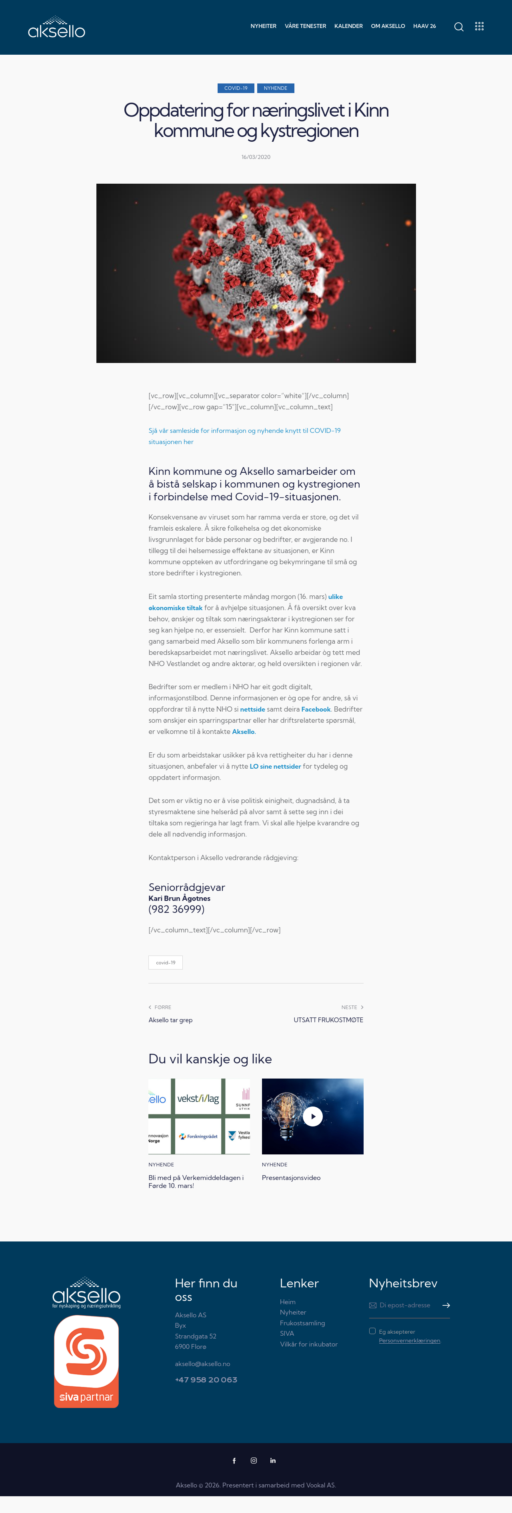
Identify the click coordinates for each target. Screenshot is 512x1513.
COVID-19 (236, 88)
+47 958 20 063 (206, 1397)
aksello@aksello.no (202, 1380)
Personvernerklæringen (409, 1357)
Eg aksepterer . (410, 1353)
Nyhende (276, 88)
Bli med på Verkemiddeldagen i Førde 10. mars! (198, 1192)
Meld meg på (444, 1322)
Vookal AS (320, 1502)
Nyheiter (293, 1329)
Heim (288, 1319)
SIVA (287, 1350)
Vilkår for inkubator (309, 1361)
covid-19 (165, 966)
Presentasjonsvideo (298, 1182)
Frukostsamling (302, 1340)
